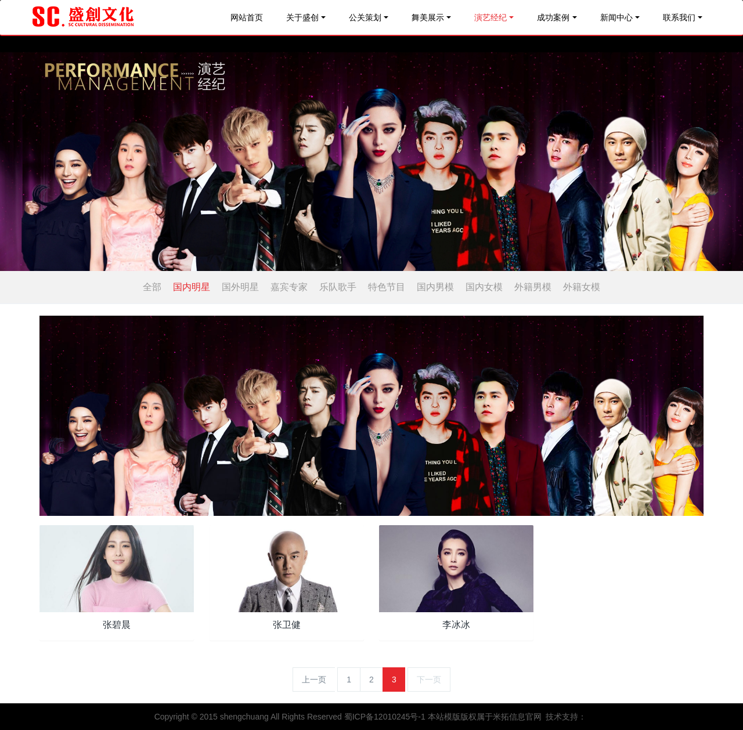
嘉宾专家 (289, 287)
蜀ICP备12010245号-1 (384, 716)
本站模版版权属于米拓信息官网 (485, 716)
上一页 (314, 679)
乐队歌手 (337, 287)
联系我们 (679, 17)
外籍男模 (532, 287)
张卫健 (287, 625)
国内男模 (435, 287)
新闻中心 (616, 17)
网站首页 (246, 17)
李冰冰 (456, 625)
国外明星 (240, 287)
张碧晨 (117, 625)
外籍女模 (581, 287)
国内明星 (191, 287)
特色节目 (386, 287)
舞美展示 (428, 17)
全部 (152, 287)
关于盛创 (302, 17)
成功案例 (553, 17)
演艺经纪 (490, 17)
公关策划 (365, 17)
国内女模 (484, 287)
